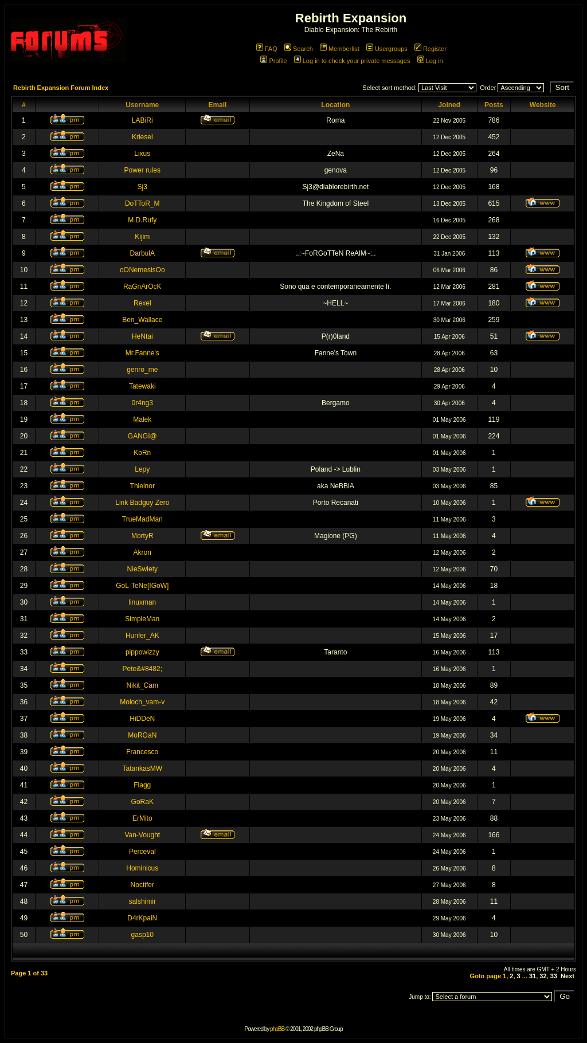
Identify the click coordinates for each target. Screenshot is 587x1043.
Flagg (142, 785)
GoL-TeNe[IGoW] (142, 586)
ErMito (142, 818)
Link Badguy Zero (142, 503)
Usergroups (387, 48)
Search (298, 48)
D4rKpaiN (142, 918)
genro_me (142, 370)
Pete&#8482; (142, 669)
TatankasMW (142, 768)
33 (553, 976)
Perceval (142, 852)
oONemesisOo (142, 270)
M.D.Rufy (142, 220)
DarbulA (142, 253)
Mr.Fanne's (142, 353)
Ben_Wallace (142, 320)
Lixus (142, 154)
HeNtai (142, 336)
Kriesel (142, 137)
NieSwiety (142, 569)
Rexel (142, 303)
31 (532, 976)
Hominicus (142, 868)
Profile (273, 60)
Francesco (142, 752)
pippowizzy (142, 652)
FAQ (266, 48)
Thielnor (142, 486)
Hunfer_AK (142, 636)
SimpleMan (142, 619)
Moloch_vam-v (142, 702)
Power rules (142, 170)
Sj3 (142, 187)
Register (430, 48)
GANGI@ (142, 436)
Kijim (142, 237)
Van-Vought (142, 835)
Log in (430, 60)
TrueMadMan (142, 519)
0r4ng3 (142, 403)
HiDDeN (142, 719)
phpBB (277, 1029)
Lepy (142, 469)
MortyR (142, 536)
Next (567, 976)
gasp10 (142, 935)
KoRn (142, 453)
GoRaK (142, 802)
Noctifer (142, 885)
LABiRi (142, 120)
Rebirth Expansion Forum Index (60, 87)
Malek (142, 419)
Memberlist (339, 48)
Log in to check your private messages (352, 60)
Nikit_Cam (142, 685)
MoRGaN (142, 735)
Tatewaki (142, 386)
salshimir (142, 901)
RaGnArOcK (142, 287)
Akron (142, 552)
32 (542, 976)
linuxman (142, 602)
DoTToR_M (142, 203)
